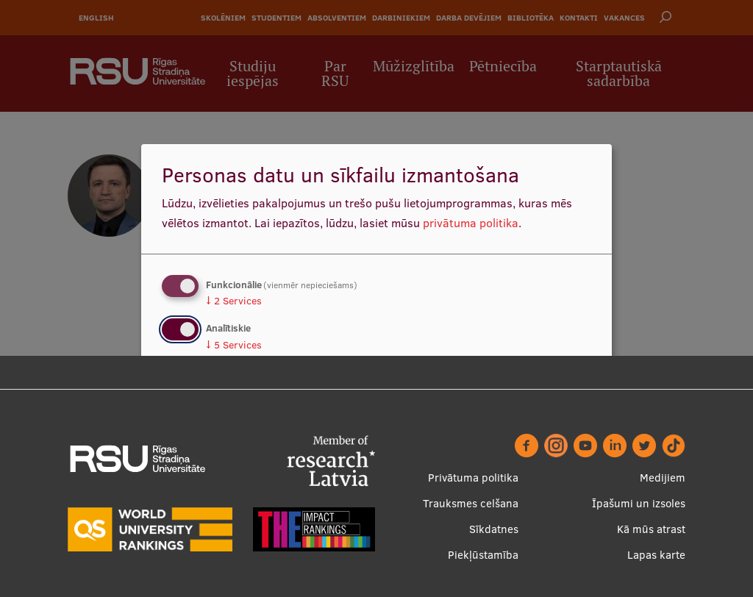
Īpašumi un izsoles (638, 503)
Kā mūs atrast (651, 529)
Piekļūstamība (483, 554)
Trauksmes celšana (470, 503)
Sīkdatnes (493, 529)
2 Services (234, 300)
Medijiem (662, 477)
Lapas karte (656, 554)
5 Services (234, 344)
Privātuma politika (473, 477)
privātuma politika (470, 223)
